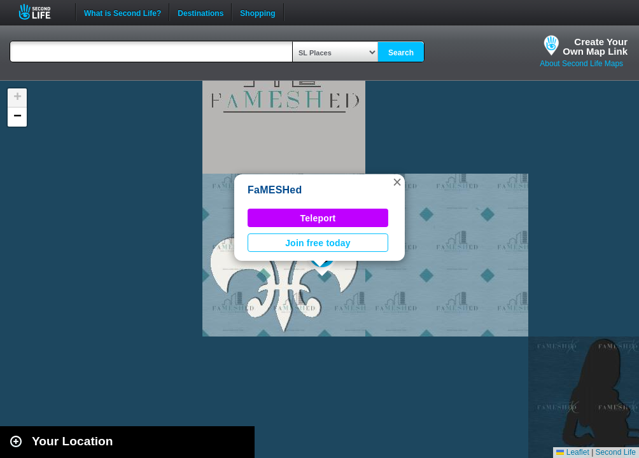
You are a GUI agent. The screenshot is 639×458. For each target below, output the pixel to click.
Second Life (42, 11)
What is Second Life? (122, 12)
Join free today (318, 243)
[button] (397, 182)
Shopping (257, 12)
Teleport (318, 218)
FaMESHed (275, 189)
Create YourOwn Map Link (595, 46)
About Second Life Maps (581, 63)
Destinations (200, 12)
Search (401, 52)
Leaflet (572, 452)
